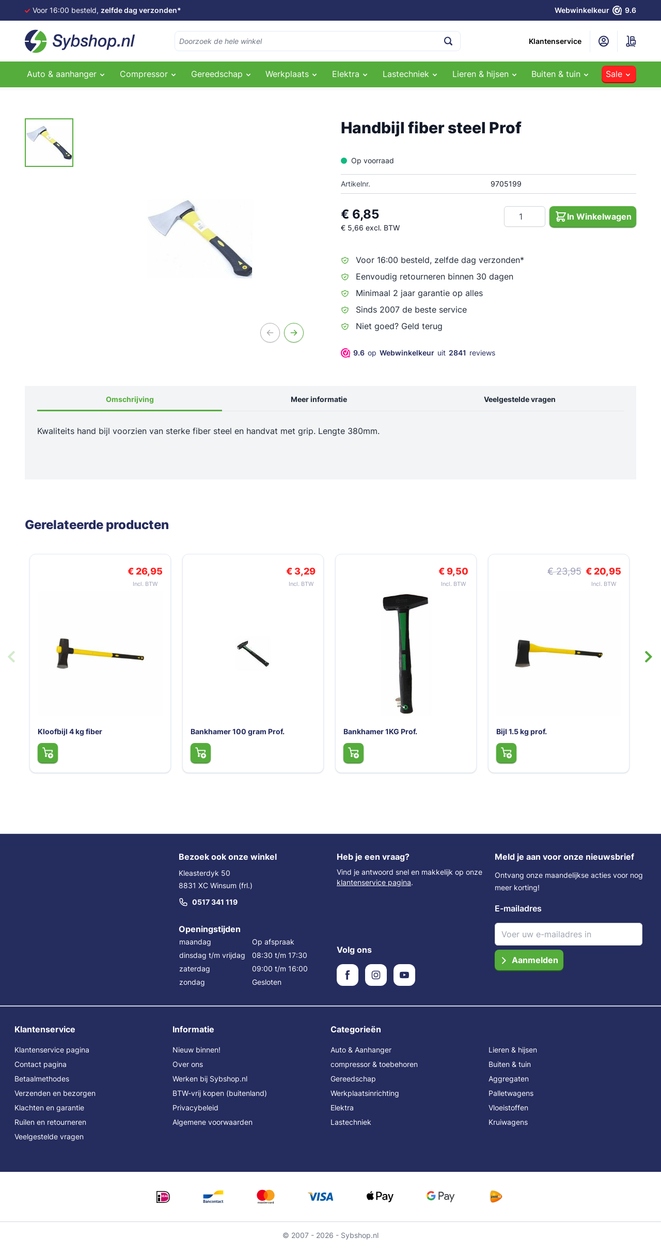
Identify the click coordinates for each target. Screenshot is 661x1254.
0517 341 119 (208, 907)
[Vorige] (270, 333)
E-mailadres (518, 913)
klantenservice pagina (374, 887)
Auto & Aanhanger (360, 1054)
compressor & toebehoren (374, 1069)
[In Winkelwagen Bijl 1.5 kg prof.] (503, 757)
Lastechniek (350, 1127)
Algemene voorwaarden (212, 1127)
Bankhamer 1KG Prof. (378, 736)
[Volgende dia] (648, 659)
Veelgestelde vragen (520, 399)
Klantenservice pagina (51, 1054)
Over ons (187, 1069)
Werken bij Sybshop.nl (209, 1083)
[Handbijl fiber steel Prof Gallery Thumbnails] (49, 142)
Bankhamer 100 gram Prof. (235, 736)
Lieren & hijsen (513, 1054)
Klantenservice (555, 41)
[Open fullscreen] (200, 238)
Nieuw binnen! (196, 1054)
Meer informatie (319, 399)
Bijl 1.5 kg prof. (519, 736)
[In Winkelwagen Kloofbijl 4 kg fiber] (45, 757)
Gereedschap (353, 1083)
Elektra (342, 1112)
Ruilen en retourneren (50, 1127)
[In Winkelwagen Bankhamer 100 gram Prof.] (198, 757)
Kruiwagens (508, 1127)
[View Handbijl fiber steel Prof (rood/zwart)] (49, 142)
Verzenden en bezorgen (55, 1098)
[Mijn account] (604, 41)
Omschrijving (130, 399)
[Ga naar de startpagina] (80, 41)
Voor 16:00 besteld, (107, 10)
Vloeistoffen (508, 1112)
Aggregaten (509, 1083)
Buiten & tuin (510, 1069)
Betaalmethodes (41, 1083)
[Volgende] (294, 333)
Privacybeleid (195, 1112)
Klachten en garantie (49, 1112)
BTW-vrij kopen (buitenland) (219, 1098)
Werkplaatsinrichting (364, 1098)
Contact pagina (40, 1069)
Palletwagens (511, 1098)
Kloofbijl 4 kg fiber (68, 736)
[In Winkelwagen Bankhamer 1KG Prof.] (350, 757)
